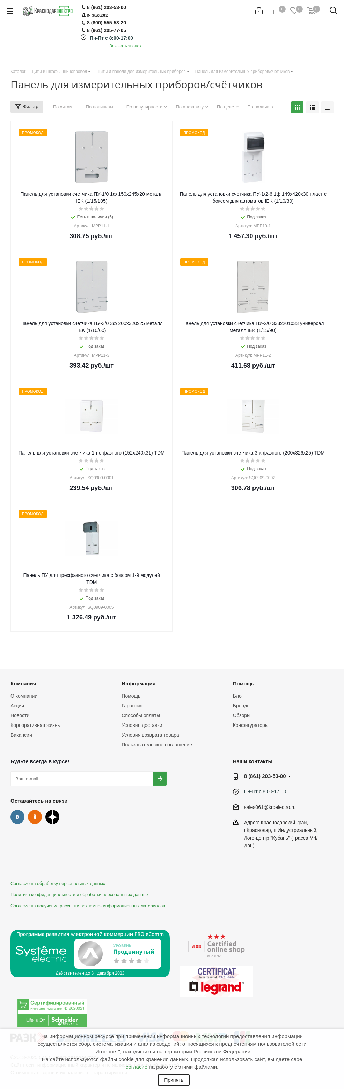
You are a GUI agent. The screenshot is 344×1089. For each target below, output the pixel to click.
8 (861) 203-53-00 (265, 776)
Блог (238, 696)
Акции (17, 705)
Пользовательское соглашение (157, 745)
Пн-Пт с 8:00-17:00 (111, 38)
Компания (23, 683)
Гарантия (132, 705)
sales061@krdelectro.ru (270, 807)
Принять (173, 1080)
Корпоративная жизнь (35, 725)
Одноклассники (35, 817)
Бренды (242, 705)
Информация (138, 683)
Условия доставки (142, 725)
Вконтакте (17, 817)
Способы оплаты (141, 715)
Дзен (52, 817)
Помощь (131, 696)
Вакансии (21, 735)
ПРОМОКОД (33, 133)
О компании (23, 696)
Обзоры (242, 715)
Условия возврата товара (150, 735)
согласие (136, 1067)
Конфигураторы (251, 725)
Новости (19, 715)
